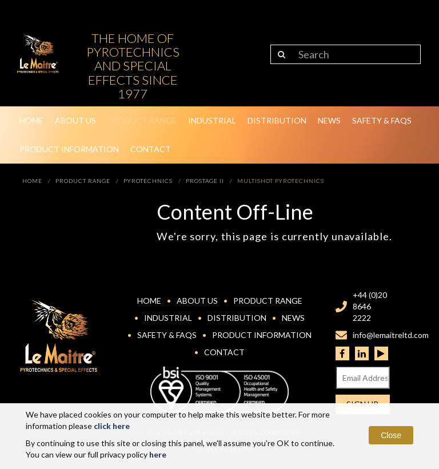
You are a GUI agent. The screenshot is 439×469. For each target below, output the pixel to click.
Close (391, 435)
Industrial (212, 120)
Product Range (142, 120)
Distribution (277, 120)
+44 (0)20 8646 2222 (370, 306)
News (329, 120)
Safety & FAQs (382, 120)
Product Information (69, 149)
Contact (150, 149)
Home (31, 120)
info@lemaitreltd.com (391, 335)
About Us (75, 120)
